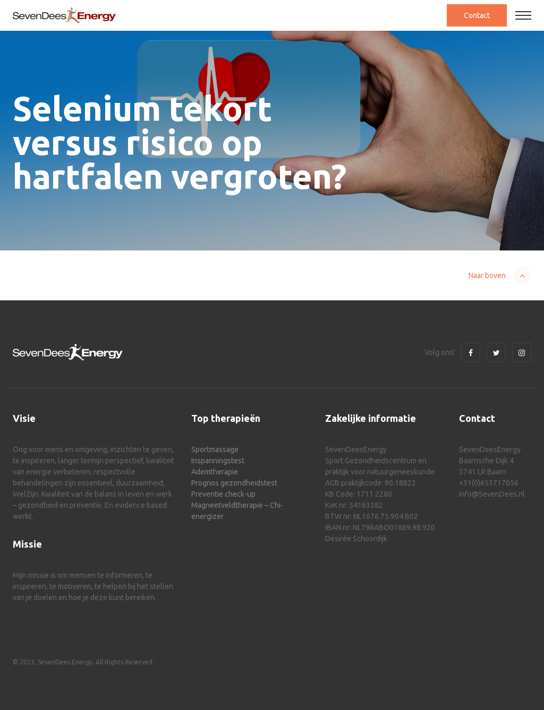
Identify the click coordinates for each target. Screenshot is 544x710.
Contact (477, 15)
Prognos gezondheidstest (234, 483)
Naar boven (487, 275)
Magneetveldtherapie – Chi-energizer (237, 511)
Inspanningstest (217, 460)
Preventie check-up (223, 494)
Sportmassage (215, 449)
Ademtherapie (214, 471)
